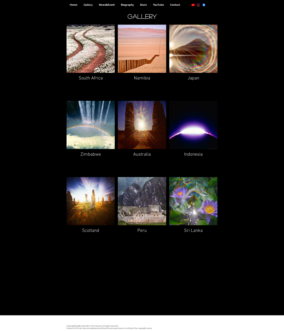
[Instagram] (198, 5)
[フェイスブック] (204, 5)
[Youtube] (193, 5)
